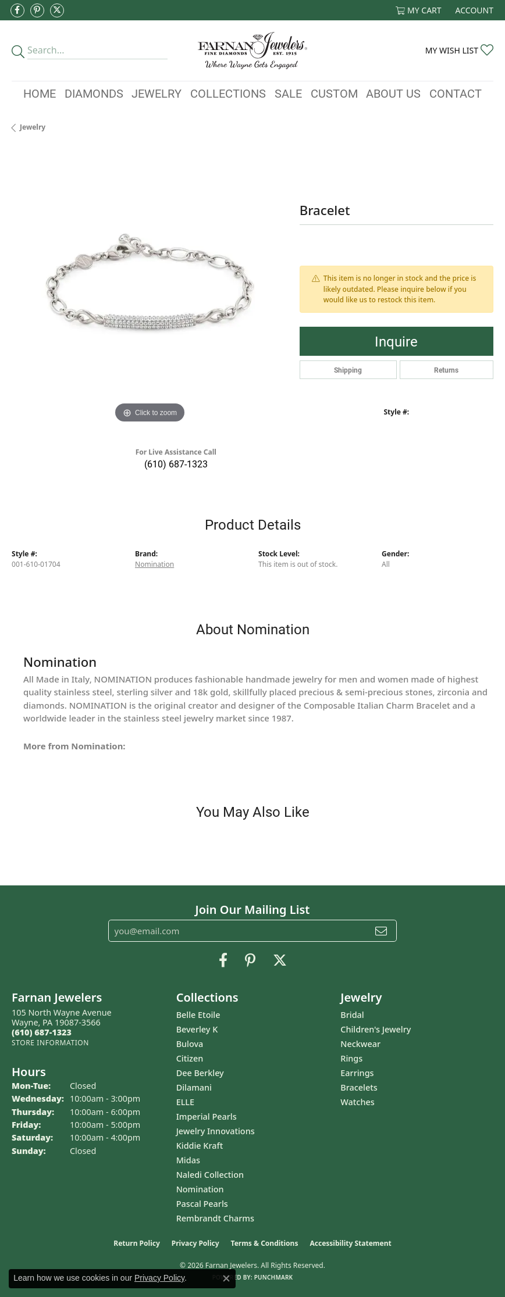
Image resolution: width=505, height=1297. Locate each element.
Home (39, 93)
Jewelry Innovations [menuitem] (215, 1131)
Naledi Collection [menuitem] (210, 1174)
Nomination (154, 564)
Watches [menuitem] (357, 1101)
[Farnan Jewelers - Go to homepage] (252, 50)
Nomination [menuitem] (200, 1189)
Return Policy (136, 1243)
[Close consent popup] (226, 1278)
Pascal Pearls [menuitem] (202, 1203)
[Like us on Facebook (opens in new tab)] (17, 10)
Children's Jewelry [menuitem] (375, 1029)
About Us (393, 93)
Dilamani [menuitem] (194, 1087)
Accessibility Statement (350, 1243)
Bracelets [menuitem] (358, 1087)
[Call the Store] (42, 1032)
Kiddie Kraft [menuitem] (199, 1145)
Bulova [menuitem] (190, 1043)
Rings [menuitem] (351, 1058)
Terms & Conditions (264, 1243)
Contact (455, 93)
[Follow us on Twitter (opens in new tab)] (57, 10)
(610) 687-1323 (176, 464)
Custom (334, 93)
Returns (446, 369)
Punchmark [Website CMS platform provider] (273, 1277)
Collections (228, 93)
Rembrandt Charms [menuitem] (215, 1218)
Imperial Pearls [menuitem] (206, 1116)
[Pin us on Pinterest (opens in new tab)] (37, 10)
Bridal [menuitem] (352, 1014)
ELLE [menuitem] (185, 1101)
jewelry (32, 127)
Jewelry (156, 93)
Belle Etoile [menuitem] (198, 1014)
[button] (419, 10)
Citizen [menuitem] (190, 1058)
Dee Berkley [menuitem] (200, 1072)
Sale (288, 93)
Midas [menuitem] (188, 1160)
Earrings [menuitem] (357, 1072)
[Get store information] (50, 1043)
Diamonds (94, 93)
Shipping (348, 369)
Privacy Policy (195, 1243)
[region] (150, 289)
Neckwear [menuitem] (360, 1043)
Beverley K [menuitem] (197, 1029)
